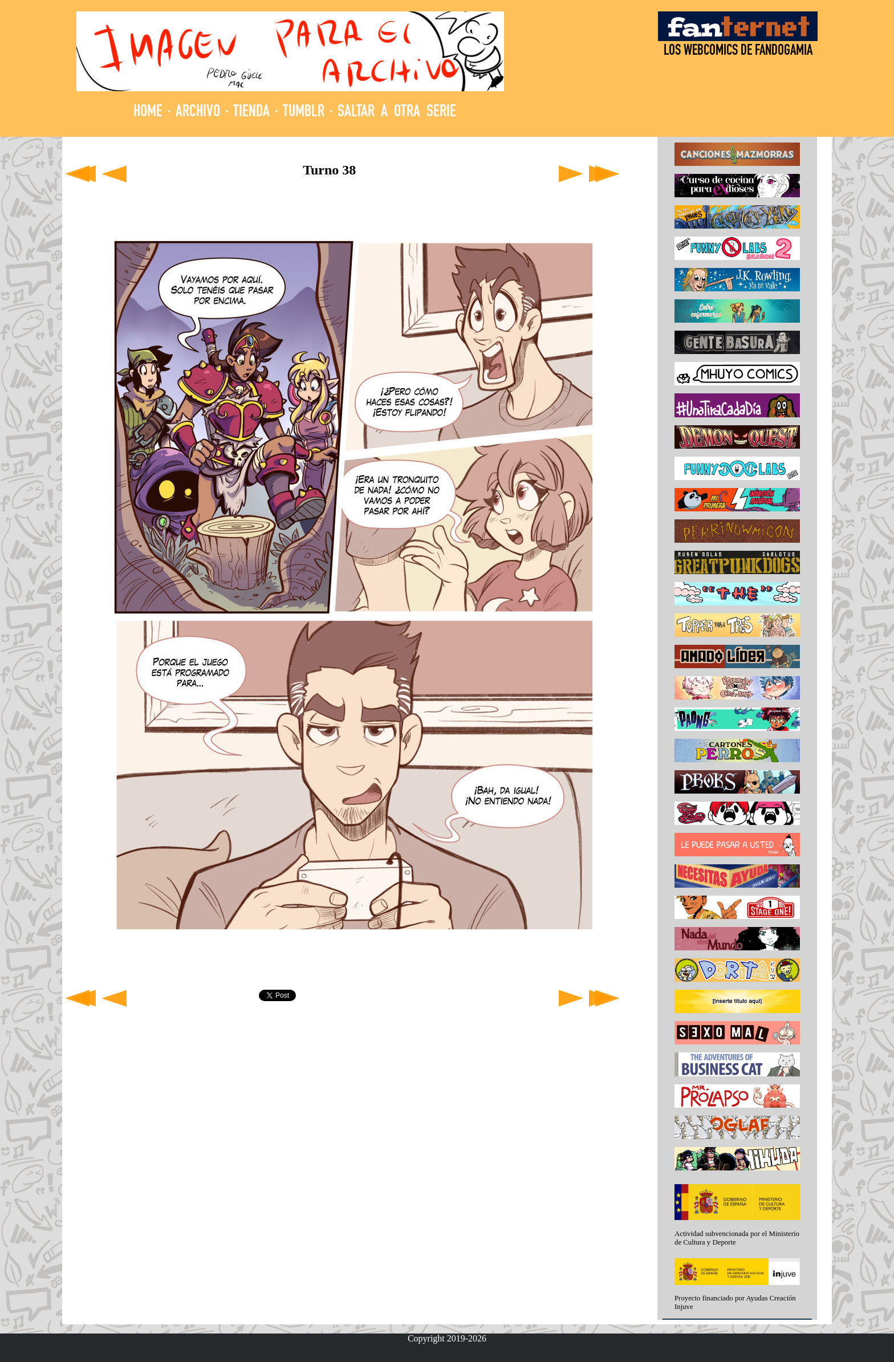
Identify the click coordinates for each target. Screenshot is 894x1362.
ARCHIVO (198, 112)
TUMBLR (303, 112)
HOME (147, 112)
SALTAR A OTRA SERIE (397, 112)
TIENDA (251, 112)
